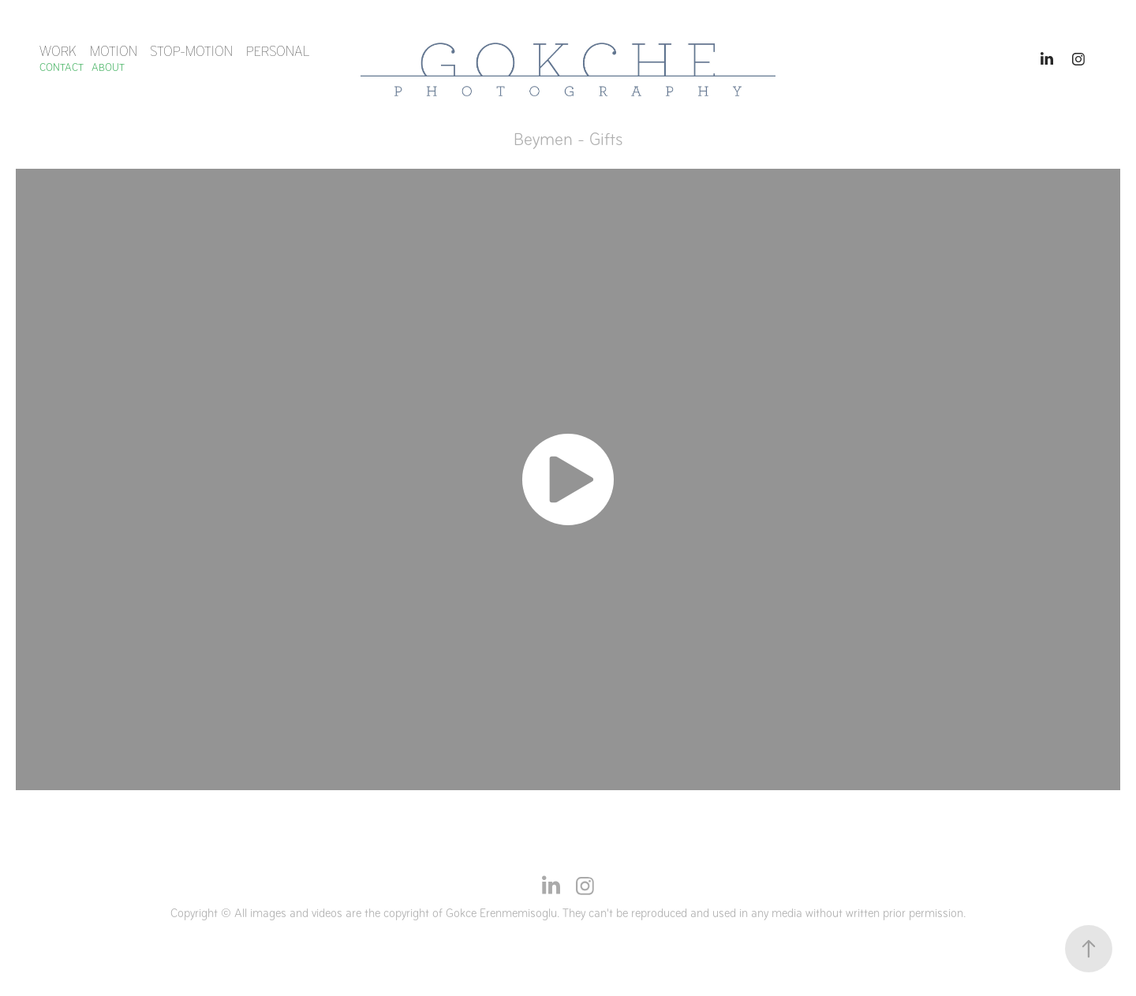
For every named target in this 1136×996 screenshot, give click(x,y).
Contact (61, 67)
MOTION (113, 51)
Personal (277, 51)
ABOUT (108, 67)
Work (58, 51)
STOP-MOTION (191, 51)
